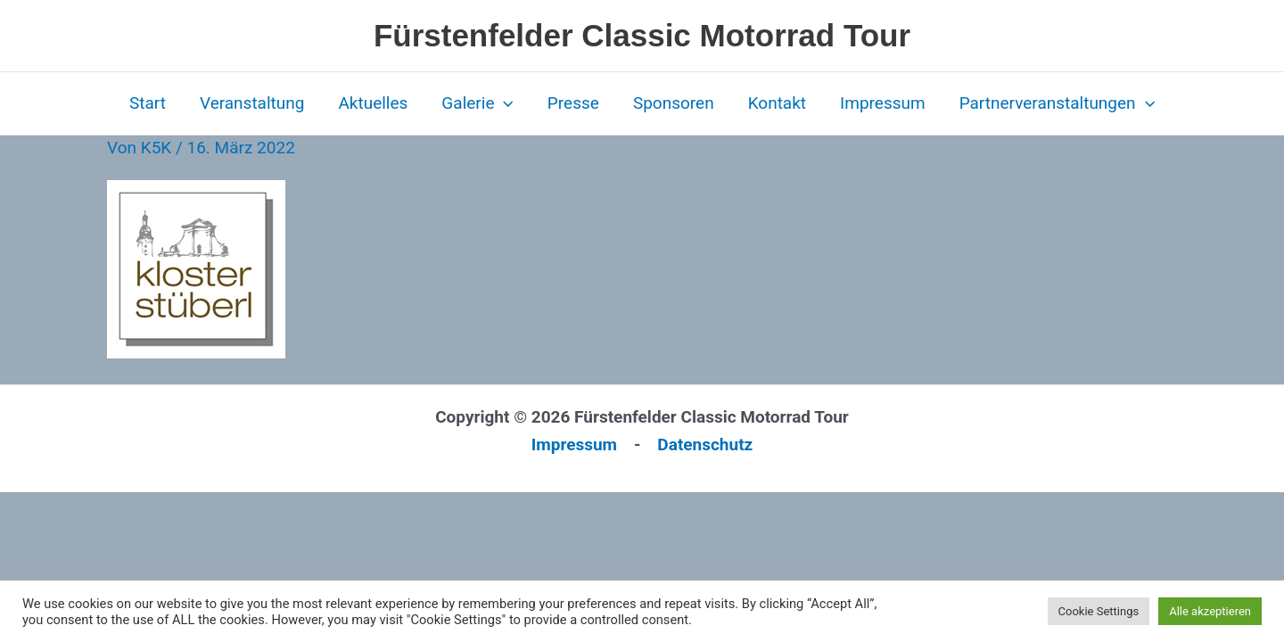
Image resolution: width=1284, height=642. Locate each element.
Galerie (477, 103)
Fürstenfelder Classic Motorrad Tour (642, 35)
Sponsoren (673, 103)
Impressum (883, 103)
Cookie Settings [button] (1099, 611)
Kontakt (777, 103)
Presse (573, 103)
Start (147, 103)
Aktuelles (372, 103)
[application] (503, 103)
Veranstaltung (252, 103)
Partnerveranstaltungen (1057, 103)
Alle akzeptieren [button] (1210, 611)
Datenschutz (705, 444)
